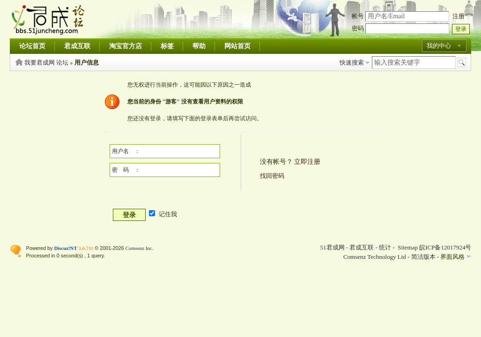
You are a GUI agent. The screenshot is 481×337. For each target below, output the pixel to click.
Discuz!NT (65, 248)
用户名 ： (126, 151)
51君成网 (332, 247)
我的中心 (439, 45)
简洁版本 (423, 256)
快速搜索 (352, 62)
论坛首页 (32, 46)
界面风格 (452, 256)
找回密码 (272, 175)
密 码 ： (126, 170)
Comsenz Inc (139, 248)
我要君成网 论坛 (46, 62)
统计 (385, 247)
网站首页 (237, 46)
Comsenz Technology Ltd (374, 256)
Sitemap (408, 247)
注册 (458, 16)
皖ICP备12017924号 (445, 247)
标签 (167, 46)
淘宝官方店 (125, 46)
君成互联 (77, 46)
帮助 (199, 46)
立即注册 (307, 161)
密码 (358, 28)
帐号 (358, 16)
